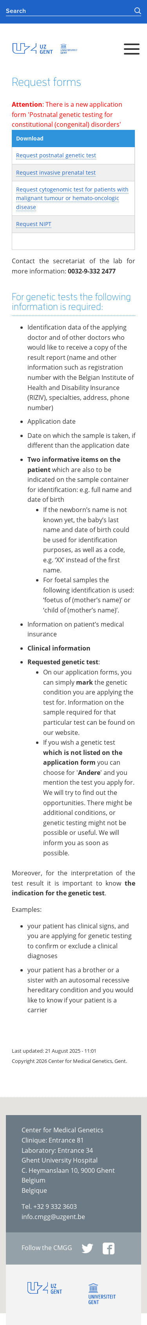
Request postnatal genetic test (56, 155)
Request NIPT (33, 224)
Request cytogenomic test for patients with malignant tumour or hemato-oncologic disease (72, 198)
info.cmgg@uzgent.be (53, 1216)
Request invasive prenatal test (56, 172)
